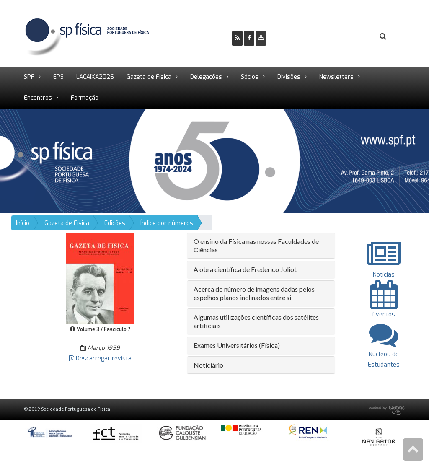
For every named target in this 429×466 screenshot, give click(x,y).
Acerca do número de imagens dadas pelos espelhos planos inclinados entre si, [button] (254, 293)
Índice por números (166, 223)
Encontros (38, 98)
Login (349, 36)
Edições (114, 223)
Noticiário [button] (208, 365)
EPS (58, 77)
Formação (84, 98)
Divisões (288, 77)
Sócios (249, 77)
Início (22, 223)
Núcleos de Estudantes (384, 354)
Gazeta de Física (149, 77)
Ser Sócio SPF (300, 36)
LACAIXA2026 (95, 77)
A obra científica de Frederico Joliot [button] (245, 269)
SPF (29, 77)
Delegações (206, 77)
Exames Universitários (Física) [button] (237, 345)
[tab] (261, 245)
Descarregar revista (100, 358)
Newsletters (336, 77)
